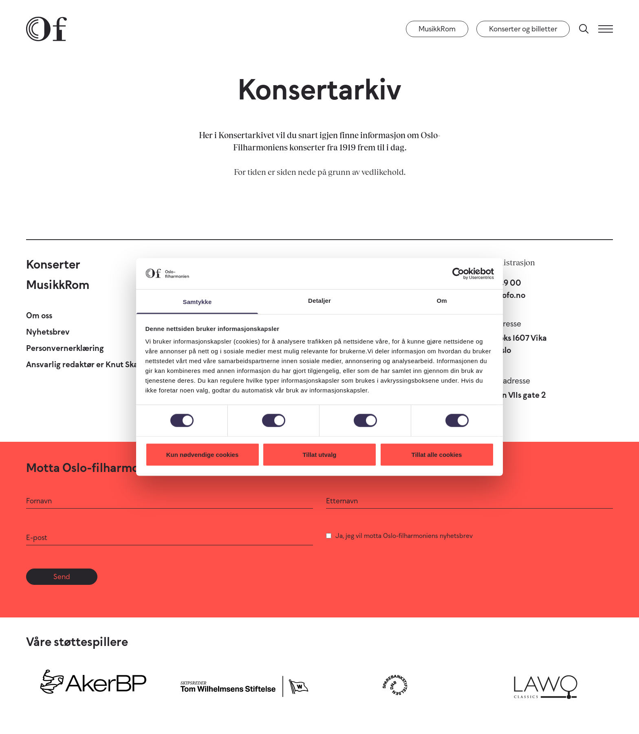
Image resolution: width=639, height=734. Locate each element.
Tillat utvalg (319, 454)
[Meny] (605, 29)
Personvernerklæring (65, 348)
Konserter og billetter (523, 29)
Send (61, 577)
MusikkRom (437, 29)
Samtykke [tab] (197, 301)
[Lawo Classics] (545, 685)
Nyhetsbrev (48, 331)
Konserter (53, 264)
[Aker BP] (93, 685)
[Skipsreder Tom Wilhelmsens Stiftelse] (244, 685)
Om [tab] (441, 300)
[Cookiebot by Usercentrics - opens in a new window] (458, 273)
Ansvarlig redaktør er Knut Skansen (91, 364)
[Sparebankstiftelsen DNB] (395, 685)
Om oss (39, 315)
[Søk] (584, 29)
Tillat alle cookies (437, 454)
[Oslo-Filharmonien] (46, 29)
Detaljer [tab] (319, 300)
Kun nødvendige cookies (202, 454)
